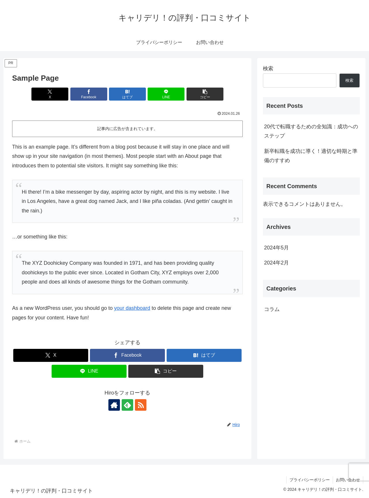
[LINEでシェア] (166, 94)
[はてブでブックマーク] (127, 94)
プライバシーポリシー (309, 479)
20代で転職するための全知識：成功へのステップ (311, 131)
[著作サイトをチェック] (114, 405)
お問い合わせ (348, 479)
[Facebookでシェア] (88, 94)
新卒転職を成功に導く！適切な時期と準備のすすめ (310, 155)
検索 (268, 68)
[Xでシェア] (49, 94)
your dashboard (132, 308)
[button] (205, 94)
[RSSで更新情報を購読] (140, 405)
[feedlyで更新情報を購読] (127, 405)
